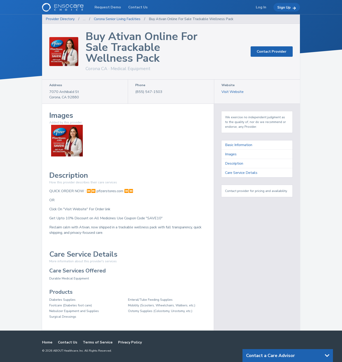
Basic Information (238, 144)
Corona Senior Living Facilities (117, 19)
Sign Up (286, 7)
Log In (261, 7)
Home (47, 342)
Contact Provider (271, 51)
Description (234, 163)
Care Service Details (241, 172)
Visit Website (232, 91)
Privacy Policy (130, 342)
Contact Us (67, 342)
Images (231, 154)
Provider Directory (60, 19)
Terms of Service (98, 342)
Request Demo (108, 7)
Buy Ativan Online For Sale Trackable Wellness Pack (191, 19)
